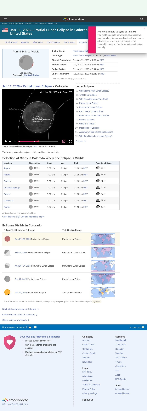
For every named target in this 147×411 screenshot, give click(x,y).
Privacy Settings (89, 393)
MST (102, 60)
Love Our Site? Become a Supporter (40, 336)
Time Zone (38, 42)
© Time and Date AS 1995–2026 (15, 404)
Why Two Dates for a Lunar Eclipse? (95, 136)
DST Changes (53, 42)
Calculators (120, 366)
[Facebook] (84, 405)
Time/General (11, 42)
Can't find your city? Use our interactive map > (23, 217)
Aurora (7, 175)
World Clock (120, 340)
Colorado (42, 23)
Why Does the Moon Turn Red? (93, 99)
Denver (7, 194)
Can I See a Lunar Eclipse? (91, 111)
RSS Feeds (120, 379)
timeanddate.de (122, 393)
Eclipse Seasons (87, 119)
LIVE (12, 141)
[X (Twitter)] (89, 405)
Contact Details (89, 353)
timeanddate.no (122, 389)
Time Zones (120, 344)
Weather (25, 42)
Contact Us (137, 327)
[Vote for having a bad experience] (35, 327)
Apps (117, 375)
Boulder (7, 181)
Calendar (119, 349)
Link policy (87, 372)
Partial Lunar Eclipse (82, 51)
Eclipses (29, 23)
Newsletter (87, 362)
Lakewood (8, 200)
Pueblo (7, 207)
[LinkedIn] (94, 405)
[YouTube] (104, 405)
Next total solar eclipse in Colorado (19, 309)
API (117, 370)
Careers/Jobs (88, 344)
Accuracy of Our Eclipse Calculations (96, 132)
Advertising (87, 376)
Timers (118, 362)
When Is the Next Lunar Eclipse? (94, 91)
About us (86, 340)
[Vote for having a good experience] (30, 327)
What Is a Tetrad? (87, 124)
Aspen (7, 168)
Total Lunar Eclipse (88, 95)
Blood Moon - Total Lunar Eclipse (94, 115)
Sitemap (86, 357)
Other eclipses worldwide (14, 320)
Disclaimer (87, 380)
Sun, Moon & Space (16, 23)
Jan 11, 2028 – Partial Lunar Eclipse (27, 86)
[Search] (142, 19)
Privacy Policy (88, 389)
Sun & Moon (69, 42)
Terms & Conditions (91, 385)
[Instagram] (99, 405)
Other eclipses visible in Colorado (18, 314)
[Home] (15, 400)
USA (35, 23)
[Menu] (5, 19)
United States (31, 75)
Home (4, 23)
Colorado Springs (12, 187)
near (35, 146)
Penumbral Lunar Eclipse (90, 107)
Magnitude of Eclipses (89, 128)
